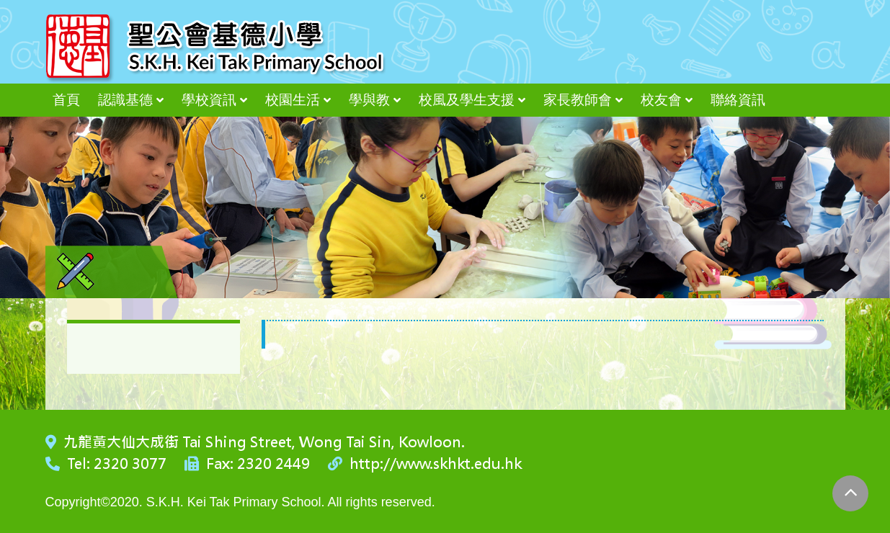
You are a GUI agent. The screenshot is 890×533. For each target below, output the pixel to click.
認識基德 (125, 99)
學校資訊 (209, 99)
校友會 (661, 99)
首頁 (66, 99)
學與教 (369, 99)
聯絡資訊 (738, 99)
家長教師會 (577, 99)
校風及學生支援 (467, 99)
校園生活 (292, 99)
